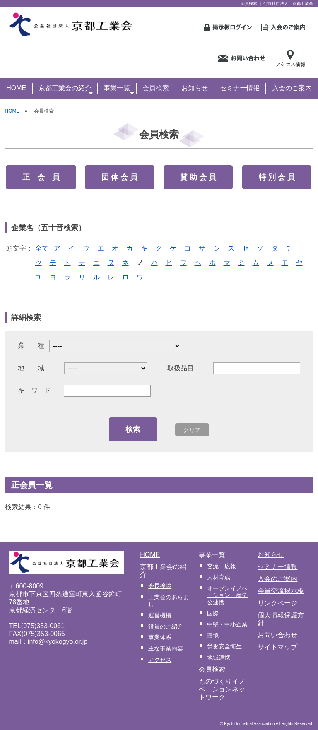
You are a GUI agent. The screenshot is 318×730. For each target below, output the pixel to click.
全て (41, 248)
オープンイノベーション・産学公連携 (227, 595)
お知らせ (194, 88)
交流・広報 (221, 566)
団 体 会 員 (119, 177)
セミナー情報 (240, 88)
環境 (213, 635)
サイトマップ (277, 646)
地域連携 (218, 657)
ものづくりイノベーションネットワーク (222, 689)
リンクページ (277, 603)
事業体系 (159, 637)
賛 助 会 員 (198, 177)
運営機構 (159, 615)
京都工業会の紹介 (66, 89)
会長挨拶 (159, 586)
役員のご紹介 (165, 626)
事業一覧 (119, 89)
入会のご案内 (292, 88)
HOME (16, 88)
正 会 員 (41, 177)
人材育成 (218, 577)
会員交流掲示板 (281, 590)
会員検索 (155, 88)
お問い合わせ (277, 634)
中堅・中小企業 (227, 624)
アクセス (159, 659)
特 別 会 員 (277, 177)
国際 (213, 613)
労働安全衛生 (224, 646)
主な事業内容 (165, 648)
